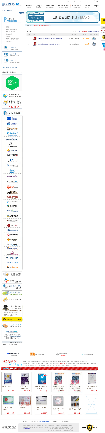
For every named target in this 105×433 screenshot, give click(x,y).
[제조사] (96, 31)
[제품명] (90, 31)
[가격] (82, 31)
